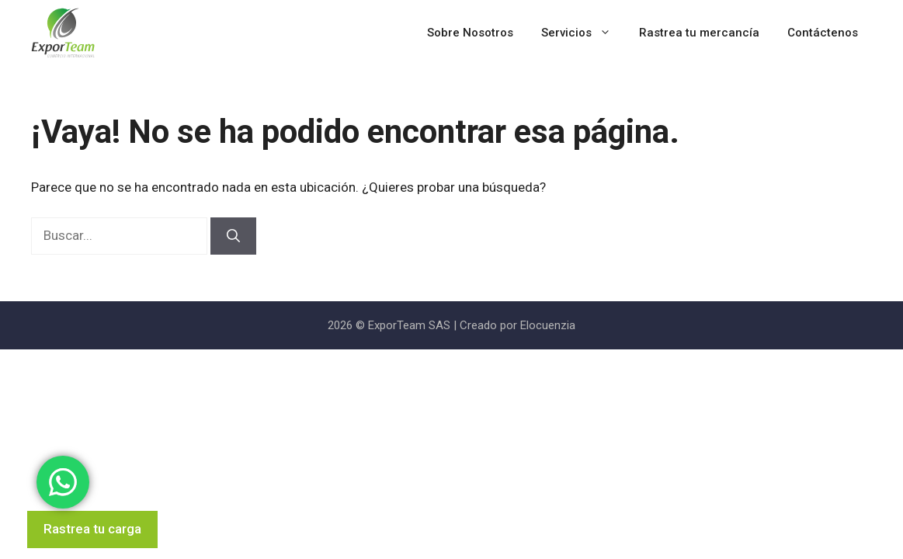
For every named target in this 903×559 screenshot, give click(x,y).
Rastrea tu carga (92, 528)
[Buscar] (233, 236)
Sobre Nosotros (470, 33)
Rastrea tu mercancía (699, 33)
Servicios (583, 33)
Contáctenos (822, 33)
